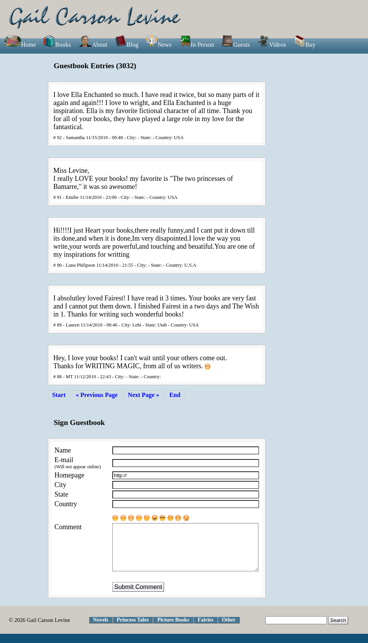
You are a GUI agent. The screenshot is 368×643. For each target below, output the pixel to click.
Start (59, 395)
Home (20, 44)
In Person (196, 44)
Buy (304, 44)
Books (57, 44)
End (175, 395)
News (158, 44)
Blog (126, 44)
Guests (236, 44)
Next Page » (143, 395)
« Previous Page (97, 395)
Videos (272, 44)
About (93, 44)
